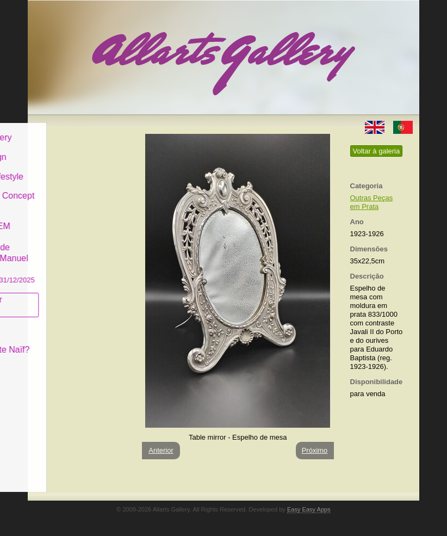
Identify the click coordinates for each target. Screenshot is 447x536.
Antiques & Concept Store (78, 193)
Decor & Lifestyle (73, 167)
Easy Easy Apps (309, 509)
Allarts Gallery (67, 129)
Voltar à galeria (376, 151)
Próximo (315, 450)
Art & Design (64, 148)
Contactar (59, 360)
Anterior (160, 450)
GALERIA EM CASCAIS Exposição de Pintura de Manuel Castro (78, 244)
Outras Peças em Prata (371, 202)
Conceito (57, 321)
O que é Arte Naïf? (76, 341)
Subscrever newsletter (63, 297)
